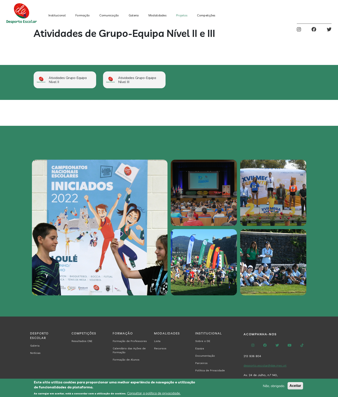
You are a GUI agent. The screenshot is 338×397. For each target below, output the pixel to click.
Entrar (328, 13)
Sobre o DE (202, 341)
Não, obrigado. (274, 386)
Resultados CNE (82, 341)
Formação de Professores (130, 341)
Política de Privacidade (210, 370)
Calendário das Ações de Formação (129, 350)
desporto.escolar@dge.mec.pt (265, 365)
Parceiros (201, 363)
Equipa (199, 348)
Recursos (160, 348)
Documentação (205, 355)
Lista (157, 341)
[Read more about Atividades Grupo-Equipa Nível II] (65, 79)
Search (314, 13)
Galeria (134, 15)
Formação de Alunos (126, 359)
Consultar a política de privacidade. (154, 393)
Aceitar (295, 386)
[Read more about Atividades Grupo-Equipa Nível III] (134, 79)
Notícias (35, 352)
